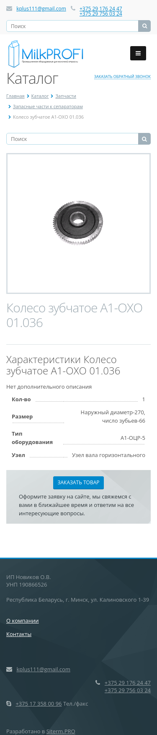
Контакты (18, 634)
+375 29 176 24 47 (101, 8)
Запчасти (65, 96)
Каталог (40, 96)
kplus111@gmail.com (41, 8)
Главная (15, 96)
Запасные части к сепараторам (48, 106)
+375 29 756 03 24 (101, 13)
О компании (22, 620)
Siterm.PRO (60, 731)
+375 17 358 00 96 (38, 703)
